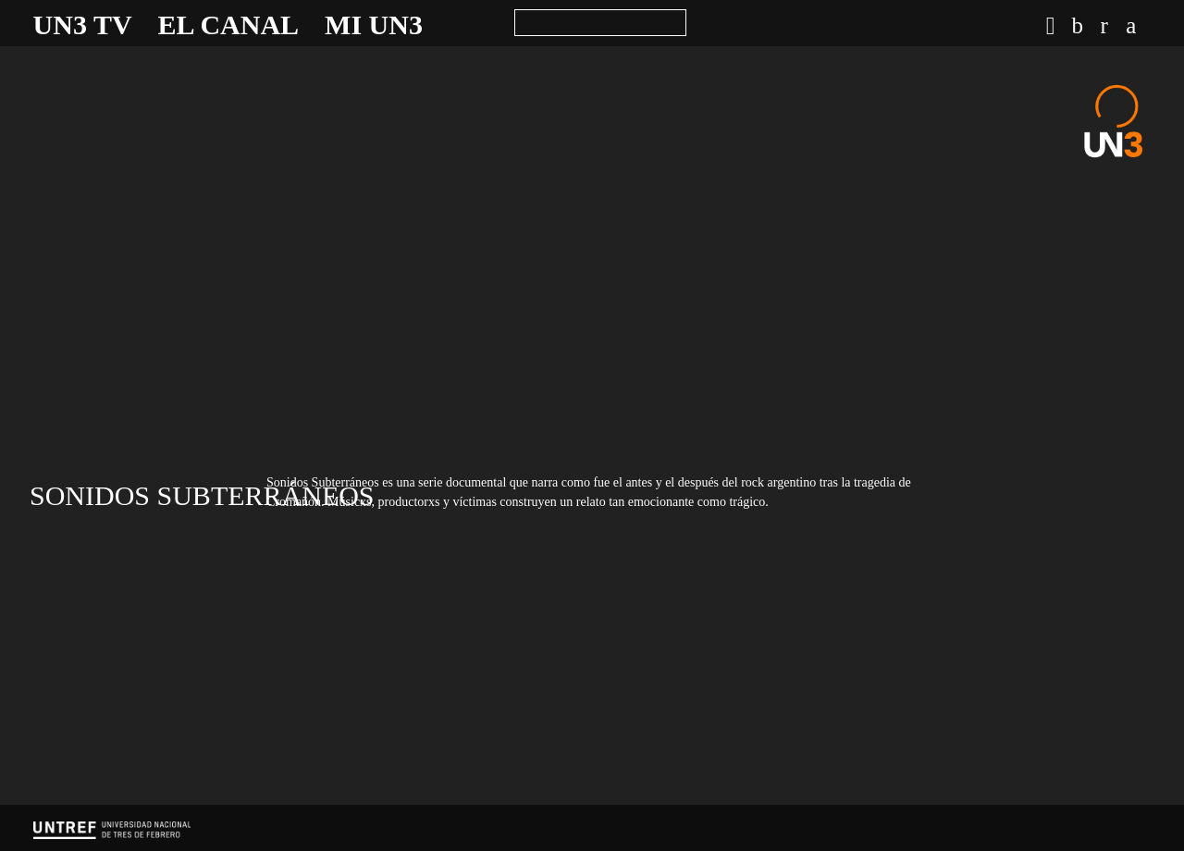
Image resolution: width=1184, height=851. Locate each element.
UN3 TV (82, 24)
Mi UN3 (374, 24)
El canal (229, 24)
